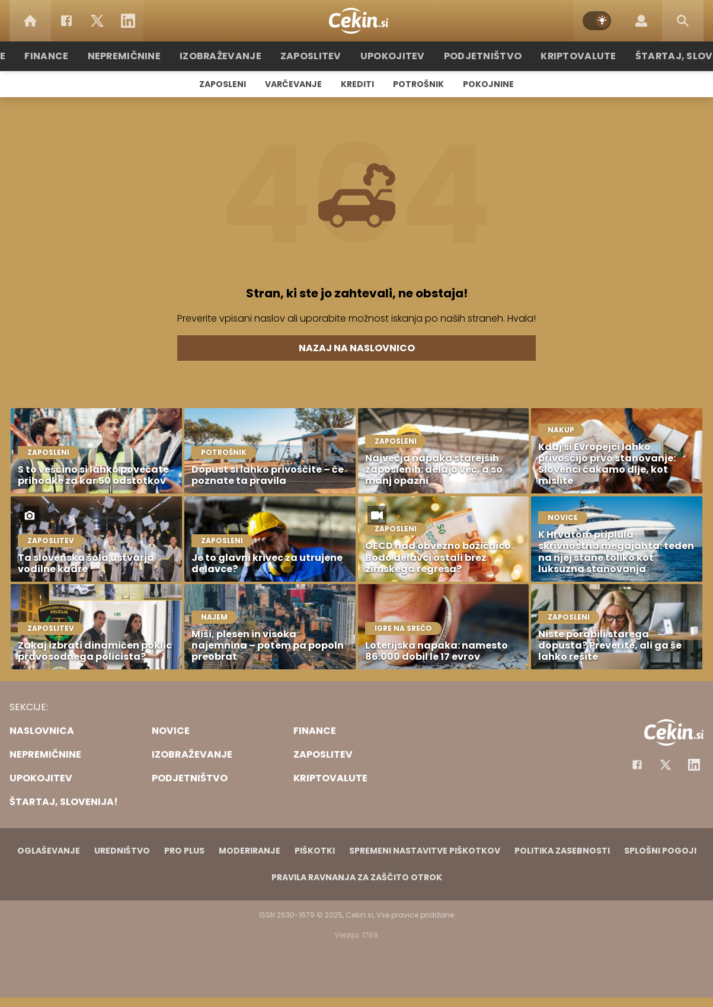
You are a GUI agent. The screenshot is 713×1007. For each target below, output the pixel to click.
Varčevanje (293, 84)
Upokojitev (393, 56)
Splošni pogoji (660, 851)
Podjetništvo (477, 56)
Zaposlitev (317, 56)
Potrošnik (418, 84)
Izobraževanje (233, 56)
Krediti (357, 84)
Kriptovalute (565, 56)
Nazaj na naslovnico (357, 348)
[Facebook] (66, 20)
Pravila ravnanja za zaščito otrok (356, 877)
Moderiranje (249, 851)
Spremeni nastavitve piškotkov (424, 851)
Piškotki (315, 851)
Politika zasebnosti (562, 851)
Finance (69, 56)
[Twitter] (97, 20)
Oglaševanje (48, 851)
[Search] (683, 20)
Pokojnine (488, 84)
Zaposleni (222, 84)
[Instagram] (694, 764)
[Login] (641, 20)
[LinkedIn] (128, 20)
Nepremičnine (143, 56)
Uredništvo (122, 851)
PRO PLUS (184, 851)
